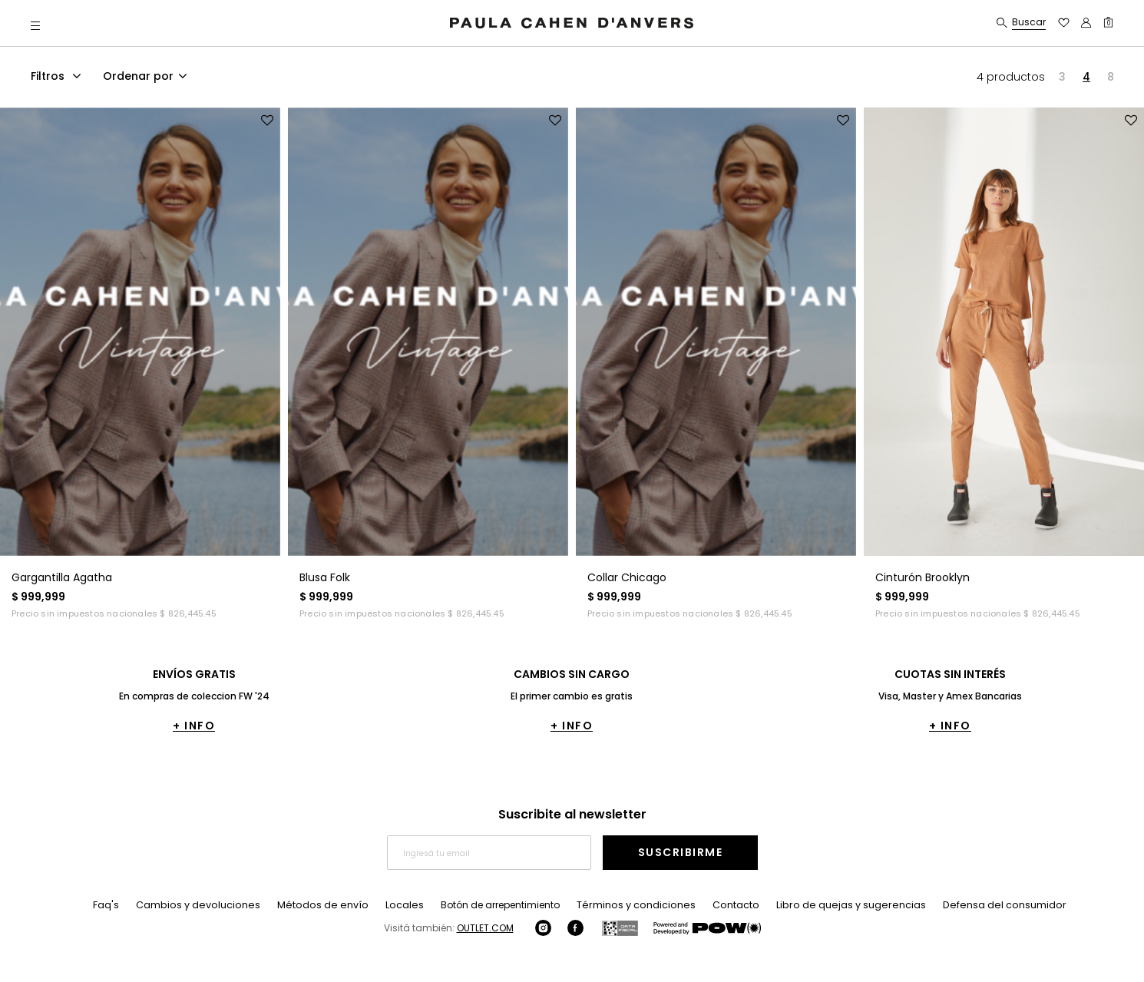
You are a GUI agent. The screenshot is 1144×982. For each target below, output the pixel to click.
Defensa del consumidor (988, 904)
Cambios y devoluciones (215, 904)
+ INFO (194, 725)
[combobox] (148, 78)
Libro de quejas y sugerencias (843, 904)
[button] (35, 25)
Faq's (126, 904)
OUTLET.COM (485, 927)
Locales (410, 904)
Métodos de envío (333, 904)
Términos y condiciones (636, 904)
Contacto (733, 904)
